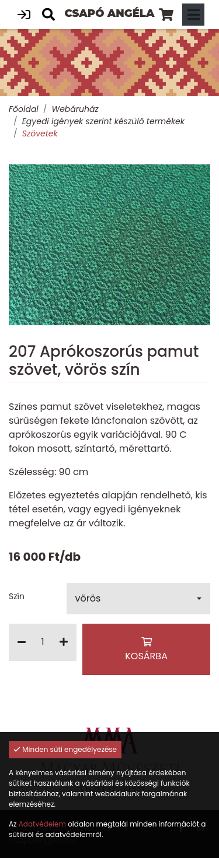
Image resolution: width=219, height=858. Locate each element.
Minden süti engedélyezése (65, 749)
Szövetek (40, 133)
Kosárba (146, 650)
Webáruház (74, 109)
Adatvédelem (42, 824)
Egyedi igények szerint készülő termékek (103, 121)
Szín (17, 596)
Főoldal (24, 109)
